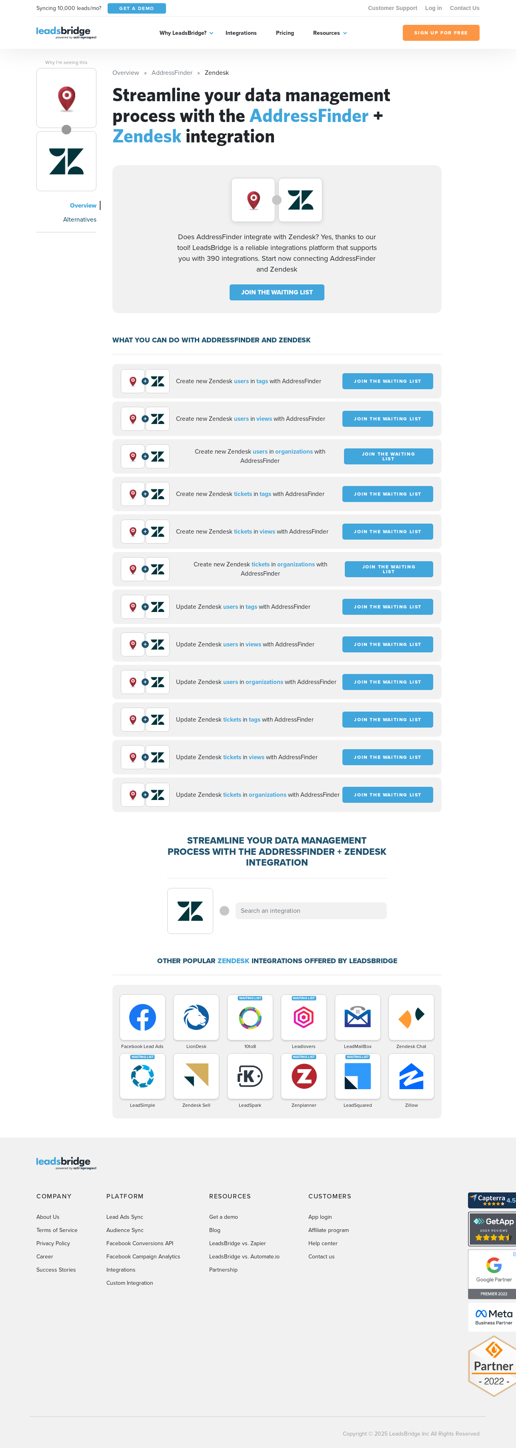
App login (320, 1217)
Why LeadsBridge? (183, 33)
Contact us (321, 1256)
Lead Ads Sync (124, 1217)
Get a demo (223, 1217)
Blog (214, 1230)
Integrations (241, 33)
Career (44, 1256)
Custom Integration (129, 1283)
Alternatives (79, 219)
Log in (433, 8)
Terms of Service (57, 1230)
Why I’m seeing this (66, 62)
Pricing (285, 33)
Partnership (223, 1270)
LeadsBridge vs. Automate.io (244, 1256)
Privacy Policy (53, 1243)
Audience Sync (125, 1230)
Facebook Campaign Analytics (143, 1256)
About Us (48, 1217)
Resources (326, 33)
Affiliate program (328, 1230)
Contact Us (465, 8)
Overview (83, 205)
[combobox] (311, 910)
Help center (323, 1243)
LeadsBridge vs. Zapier (237, 1243)
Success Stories (56, 1270)
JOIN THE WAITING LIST (277, 292)
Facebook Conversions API (139, 1243)
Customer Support (392, 8)
